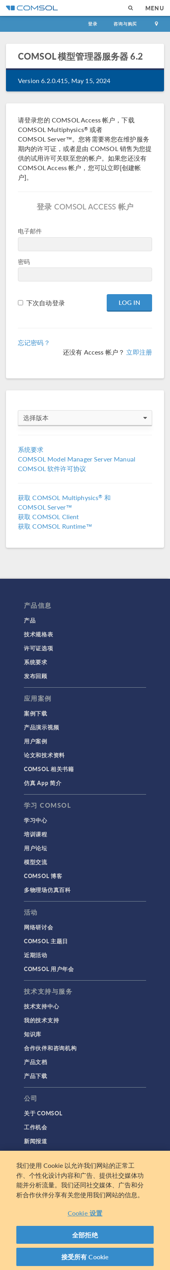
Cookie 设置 (85, 1213)
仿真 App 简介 (42, 783)
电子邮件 (30, 231)
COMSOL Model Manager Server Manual (76, 458)
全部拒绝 (85, 1234)
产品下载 (35, 1076)
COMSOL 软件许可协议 (52, 468)
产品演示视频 (41, 727)
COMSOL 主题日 (46, 941)
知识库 (32, 1034)
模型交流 (35, 862)
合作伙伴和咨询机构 (50, 1048)
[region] (85, 1210)
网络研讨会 (38, 927)
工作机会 (35, 1127)
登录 (93, 24)
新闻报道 (35, 1141)
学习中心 (35, 820)
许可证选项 (38, 648)
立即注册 (139, 352)
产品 (29, 620)
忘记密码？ (34, 342)
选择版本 (85, 418)
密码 (24, 261)
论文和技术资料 (44, 755)
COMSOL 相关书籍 (49, 769)
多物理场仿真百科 (47, 890)
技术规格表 (38, 634)
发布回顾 (35, 676)
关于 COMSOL (43, 1113)
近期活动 (35, 955)
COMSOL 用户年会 (49, 969)
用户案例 (35, 741)
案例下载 (35, 713)
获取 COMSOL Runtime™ (55, 526)
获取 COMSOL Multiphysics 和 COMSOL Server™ (64, 502)
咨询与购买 (125, 24)
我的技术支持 (41, 1020)
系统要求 (31, 449)
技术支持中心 (41, 1006)
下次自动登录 (45, 302)
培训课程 (35, 834)
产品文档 (35, 1062)
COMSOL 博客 (43, 876)
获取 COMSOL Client (48, 516)
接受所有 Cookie (85, 1256)
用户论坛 (35, 848)
